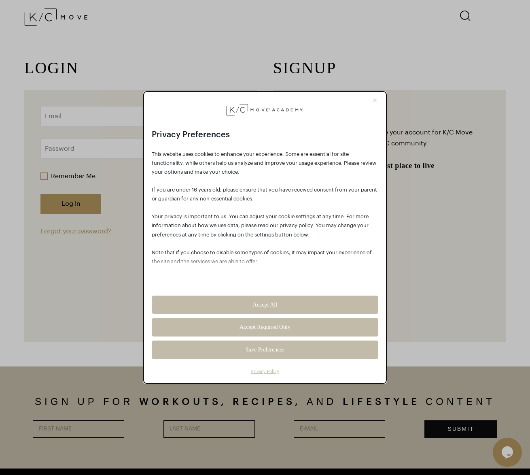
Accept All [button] (265, 305)
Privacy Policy (265, 371)
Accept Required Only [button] (265, 327)
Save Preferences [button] (265, 350)
